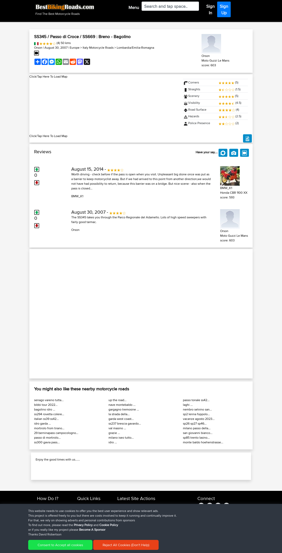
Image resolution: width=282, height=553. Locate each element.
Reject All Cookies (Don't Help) (126, 544)
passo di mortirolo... (47, 437)
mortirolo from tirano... (49, 428)
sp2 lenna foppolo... (196, 414)
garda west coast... (121, 419)
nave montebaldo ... (122, 404)
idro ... (112, 442)
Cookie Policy (108, 525)
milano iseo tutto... (121, 437)
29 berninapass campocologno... (56, 433)
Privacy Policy (83, 525)
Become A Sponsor (92, 529)
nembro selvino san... (197, 409)
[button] (46, 313)
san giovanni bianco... (197, 433)
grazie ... (114, 433)
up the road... (117, 400)
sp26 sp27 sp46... (195, 423)
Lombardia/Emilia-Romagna (135, 47)
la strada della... (119, 414)
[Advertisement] (103, 106)
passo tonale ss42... (196, 400)
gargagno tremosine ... (123, 409)
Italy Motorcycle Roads (98, 47)
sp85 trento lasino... (196, 437)
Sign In (210, 9)
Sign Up (224, 9)
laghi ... (188, 404)
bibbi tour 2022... (46, 404)
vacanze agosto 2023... (199, 419)
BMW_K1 (77, 196)
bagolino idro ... (44, 409)
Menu (133, 7)
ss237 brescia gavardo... (124, 423)
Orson (38, 47)
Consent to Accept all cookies (60, 544)
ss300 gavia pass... (47, 442)
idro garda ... (42, 423)
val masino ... (117, 428)
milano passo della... (197, 428)
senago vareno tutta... (49, 400)
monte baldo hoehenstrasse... (203, 442)
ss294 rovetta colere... (49, 414)
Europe (75, 47)
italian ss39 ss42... (46, 419)
